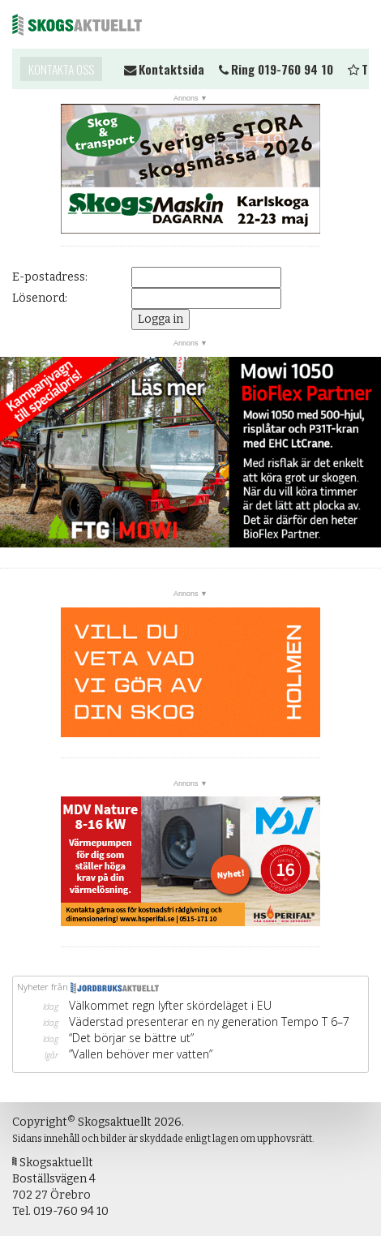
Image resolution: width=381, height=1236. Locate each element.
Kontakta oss (61, 69)
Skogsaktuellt (77, 24)
